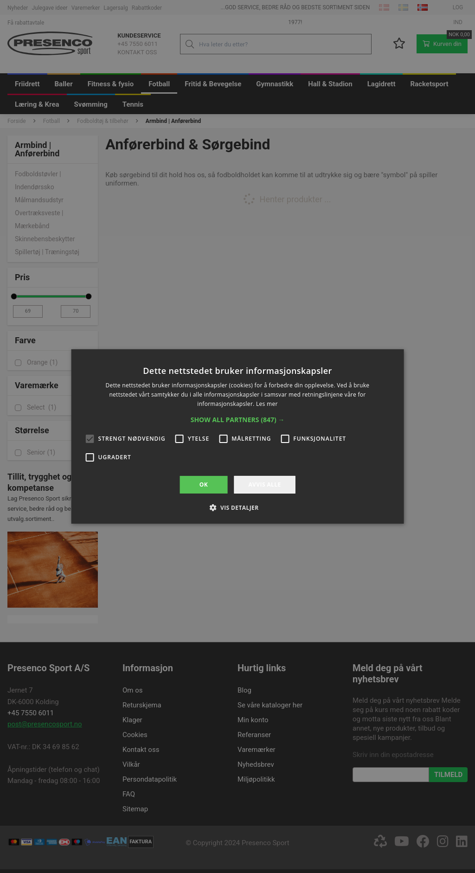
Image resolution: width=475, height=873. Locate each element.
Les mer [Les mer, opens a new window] (267, 404)
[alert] (237, 436)
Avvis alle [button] (264, 484)
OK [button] (203, 484)
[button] (238, 420)
